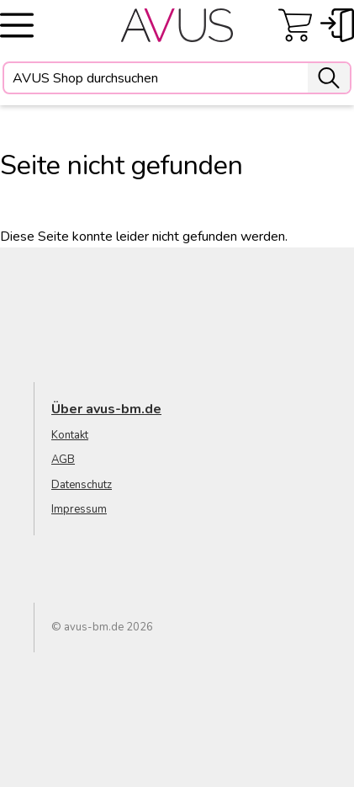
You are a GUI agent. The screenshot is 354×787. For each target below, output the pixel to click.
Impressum (79, 509)
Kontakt (69, 435)
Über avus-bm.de (106, 409)
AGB (63, 459)
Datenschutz (81, 484)
